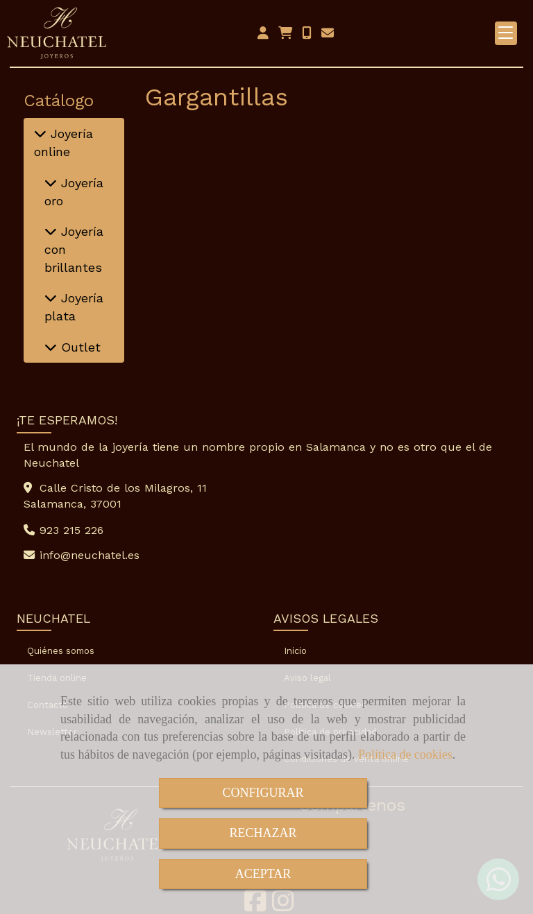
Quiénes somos (60, 651)
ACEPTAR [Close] (263, 874)
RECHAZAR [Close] (262, 833)
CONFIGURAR (262, 793)
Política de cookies (405, 754)
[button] (263, 33)
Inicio (295, 651)
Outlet (79, 347)
